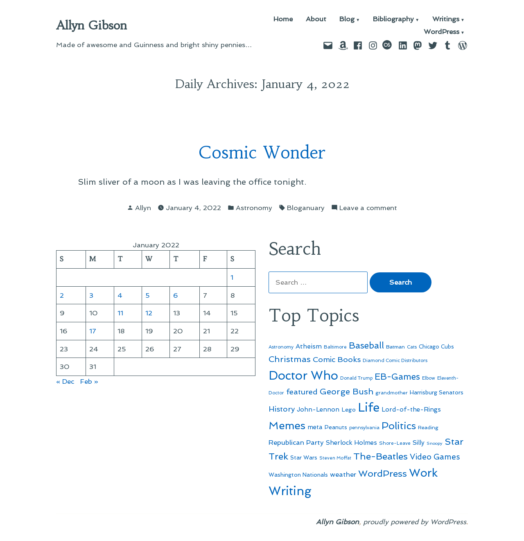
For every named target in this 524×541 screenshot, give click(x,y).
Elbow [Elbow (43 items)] (428, 378)
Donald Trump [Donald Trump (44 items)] (356, 378)
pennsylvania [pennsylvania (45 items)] (364, 427)
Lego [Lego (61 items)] (348, 409)
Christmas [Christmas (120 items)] (290, 359)
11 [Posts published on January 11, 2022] (120, 313)
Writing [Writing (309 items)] (290, 491)
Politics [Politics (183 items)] (399, 426)
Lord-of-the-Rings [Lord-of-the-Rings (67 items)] (411, 409)
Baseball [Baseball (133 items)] (366, 345)
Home (283, 19)
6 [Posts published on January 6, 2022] (175, 295)
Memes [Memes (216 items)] (287, 425)
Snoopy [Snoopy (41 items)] (435, 443)
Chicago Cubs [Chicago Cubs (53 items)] (436, 347)
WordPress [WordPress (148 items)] (382, 473)
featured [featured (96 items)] (302, 391)
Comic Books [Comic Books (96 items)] (337, 359)
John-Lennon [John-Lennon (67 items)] (318, 409)
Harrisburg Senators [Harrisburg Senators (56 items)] (436, 392)
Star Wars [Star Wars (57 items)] (303, 457)
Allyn (143, 208)
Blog (347, 19)
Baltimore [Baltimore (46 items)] (335, 347)
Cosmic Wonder (262, 152)
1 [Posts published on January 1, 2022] (231, 277)
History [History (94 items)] (282, 409)
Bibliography (393, 19)
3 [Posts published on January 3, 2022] (91, 295)
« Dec (65, 381)
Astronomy (254, 208)
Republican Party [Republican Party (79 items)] (296, 442)
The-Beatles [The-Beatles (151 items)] (380, 456)
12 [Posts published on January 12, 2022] (148, 313)
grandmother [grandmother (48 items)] (391, 393)
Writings (445, 19)
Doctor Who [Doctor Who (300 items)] (303, 376)
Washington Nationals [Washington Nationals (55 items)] (298, 474)
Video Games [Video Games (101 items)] (435, 457)
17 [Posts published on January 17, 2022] (92, 331)
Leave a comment (368, 207)
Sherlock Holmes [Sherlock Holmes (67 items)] (351, 442)
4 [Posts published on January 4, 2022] (119, 295)
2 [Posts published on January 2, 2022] (62, 295)
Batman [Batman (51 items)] (395, 347)
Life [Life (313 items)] (368, 407)
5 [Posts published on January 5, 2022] (147, 295)
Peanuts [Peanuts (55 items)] (336, 427)
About (316, 19)
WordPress (441, 32)
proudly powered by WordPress (414, 522)
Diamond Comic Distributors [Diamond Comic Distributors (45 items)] (395, 360)
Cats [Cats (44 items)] (412, 347)
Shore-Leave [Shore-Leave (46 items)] (395, 443)
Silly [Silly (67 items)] (419, 442)
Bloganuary (306, 208)
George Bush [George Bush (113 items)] (346, 391)
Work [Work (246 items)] (423, 472)
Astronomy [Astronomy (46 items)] (281, 347)
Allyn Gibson (91, 25)
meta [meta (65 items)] (315, 427)
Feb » (89, 381)
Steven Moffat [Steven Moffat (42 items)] (335, 458)
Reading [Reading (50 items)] (428, 427)
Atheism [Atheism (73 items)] (309, 346)
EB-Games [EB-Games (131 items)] (397, 376)
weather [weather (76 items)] (343, 474)
